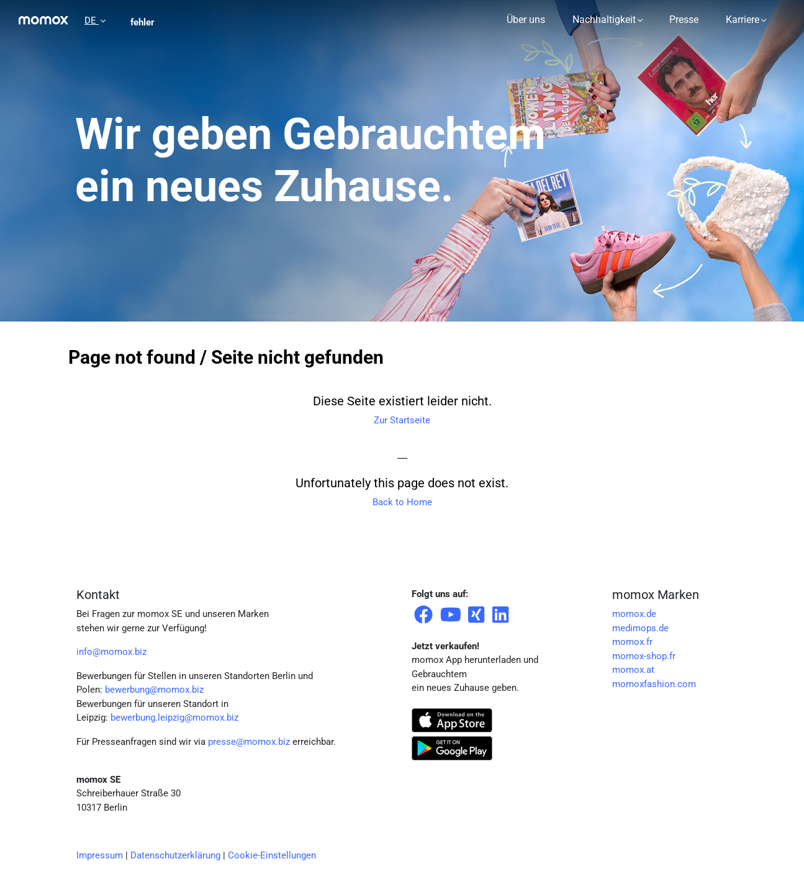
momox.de (634, 613)
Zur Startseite (402, 420)
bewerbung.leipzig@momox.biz (174, 717)
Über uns (526, 19)
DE (91, 20)
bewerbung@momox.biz (154, 689)
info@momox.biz (111, 651)
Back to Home (402, 502)
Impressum (99, 855)
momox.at (633, 669)
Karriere (742, 19)
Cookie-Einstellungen (272, 855)
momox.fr (632, 641)
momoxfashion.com (654, 684)
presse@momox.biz (249, 741)
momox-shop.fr (643, 656)
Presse (683, 19)
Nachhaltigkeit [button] (604, 19)
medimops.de (640, 628)
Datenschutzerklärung (175, 855)
